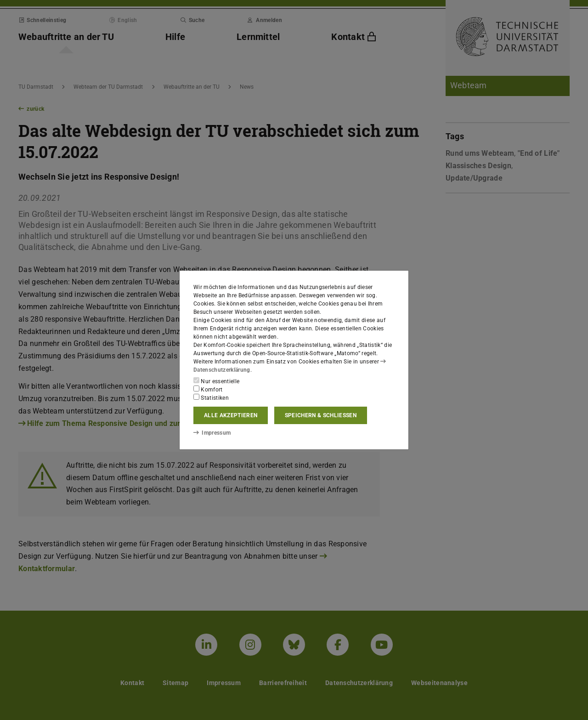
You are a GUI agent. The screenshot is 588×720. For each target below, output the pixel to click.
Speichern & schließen (320, 415)
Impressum (212, 433)
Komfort (208, 389)
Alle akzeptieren (230, 415)
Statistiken (211, 397)
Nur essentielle (216, 381)
